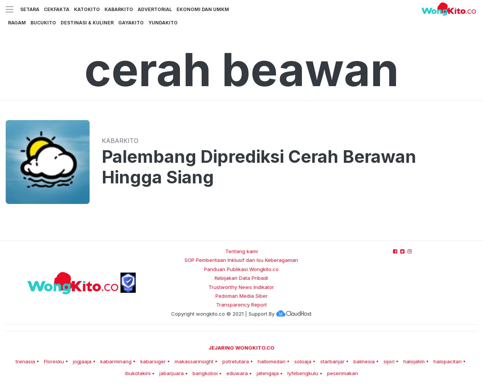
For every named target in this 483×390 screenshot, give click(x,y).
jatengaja (268, 373)
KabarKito (118, 9)
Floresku (54, 361)
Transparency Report (241, 305)
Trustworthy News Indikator (241, 287)
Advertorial (155, 9)
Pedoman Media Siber (241, 296)
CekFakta (56, 9)
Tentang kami (241, 251)
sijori (389, 361)
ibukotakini (138, 373)
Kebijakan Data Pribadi (241, 278)
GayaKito (131, 23)
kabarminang (116, 361)
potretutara (235, 361)
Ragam (17, 23)
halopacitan (447, 361)
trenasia (25, 361)
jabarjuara (171, 373)
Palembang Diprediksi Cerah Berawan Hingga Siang (259, 167)
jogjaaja (82, 361)
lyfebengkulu (302, 373)
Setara (29, 9)
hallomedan (272, 361)
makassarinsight (194, 361)
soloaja (302, 361)
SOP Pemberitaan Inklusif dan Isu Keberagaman (241, 260)
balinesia (364, 361)
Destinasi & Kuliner (87, 23)
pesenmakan (342, 373)
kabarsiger (153, 361)
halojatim (414, 361)
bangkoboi (205, 373)
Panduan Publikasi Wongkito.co (241, 269)
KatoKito (87, 9)
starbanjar (332, 361)
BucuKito (43, 23)
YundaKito (163, 23)
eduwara (237, 373)
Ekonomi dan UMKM (203, 9)
